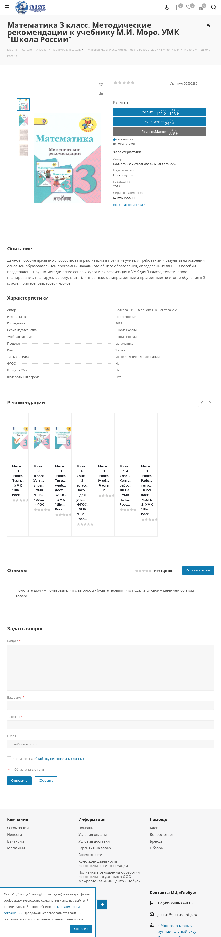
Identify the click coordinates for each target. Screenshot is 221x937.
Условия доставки (94, 798)
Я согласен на (48, 715)
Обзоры (157, 804)
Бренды (156, 798)
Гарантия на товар (94, 804)
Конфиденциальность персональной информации (103, 820)
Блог (154, 784)
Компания (17, 776)
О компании (18, 784)
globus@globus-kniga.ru (177, 871)
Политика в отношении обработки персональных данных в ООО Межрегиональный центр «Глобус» (109, 833)
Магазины (16, 804)
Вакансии (15, 798)
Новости (14, 791)
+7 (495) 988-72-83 (173, 860)
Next (210, 403)
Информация (91, 776)
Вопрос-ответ (161, 791)
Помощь (85, 784)
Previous (202, 403)
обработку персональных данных (58, 715)
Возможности (90, 811)
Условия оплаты (92, 791)
